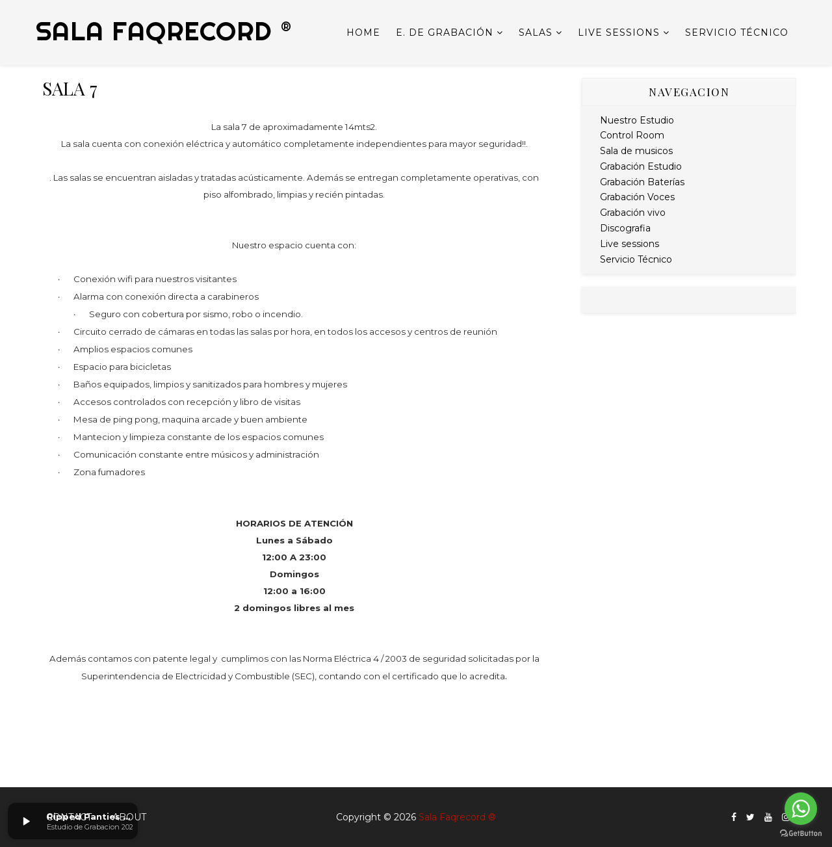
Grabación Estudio (641, 166)
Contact (69, 817)
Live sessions (619, 32)
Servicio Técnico (736, 32)
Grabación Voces (637, 197)
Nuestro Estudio (637, 120)
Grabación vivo (633, 212)
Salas (535, 32)
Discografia (625, 228)
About (129, 817)
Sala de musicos (636, 151)
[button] (26, 821)
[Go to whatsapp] (801, 808)
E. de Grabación (444, 32)
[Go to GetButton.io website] (801, 833)
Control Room (632, 135)
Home (363, 32)
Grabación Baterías (642, 182)
